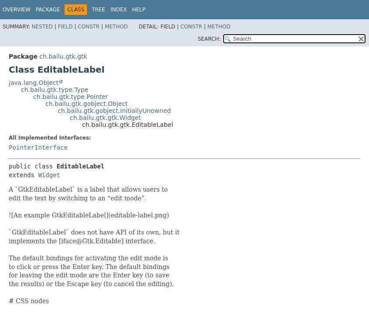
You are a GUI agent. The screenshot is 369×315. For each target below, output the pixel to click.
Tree (98, 10)
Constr (89, 27)
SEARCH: (209, 39)
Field (65, 27)
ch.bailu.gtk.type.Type (54, 89)
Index (118, 10)
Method (116, 27)
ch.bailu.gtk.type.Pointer (70, 96)
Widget (49, 175)
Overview (17, 10)
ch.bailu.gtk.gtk (63, 56)
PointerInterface (38, 147)
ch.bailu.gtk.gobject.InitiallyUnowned (114, 110)
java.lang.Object (34, 82)
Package (48, 10)
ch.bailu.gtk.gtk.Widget (105, 117)
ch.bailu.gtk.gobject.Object (86, 103)
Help (139, 10)
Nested (41, 27)
